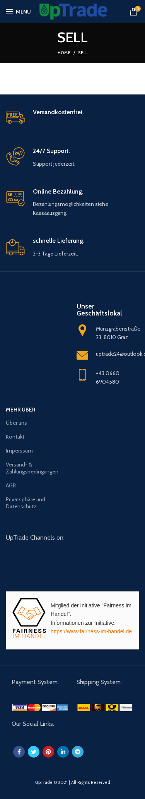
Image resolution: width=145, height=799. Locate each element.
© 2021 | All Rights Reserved (72, 782)
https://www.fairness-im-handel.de (91, 631)
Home (64, 52)
